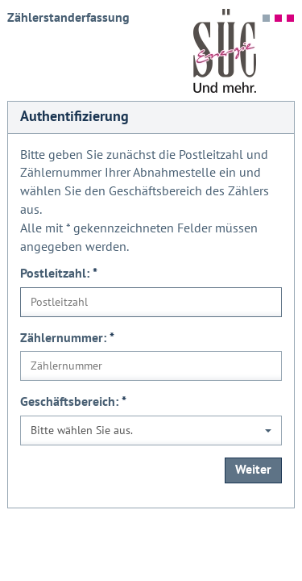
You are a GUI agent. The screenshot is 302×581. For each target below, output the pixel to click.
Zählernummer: (67, 338)
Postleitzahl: (58, 273)
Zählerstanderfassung (68, 17)
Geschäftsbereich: (73, 402)
